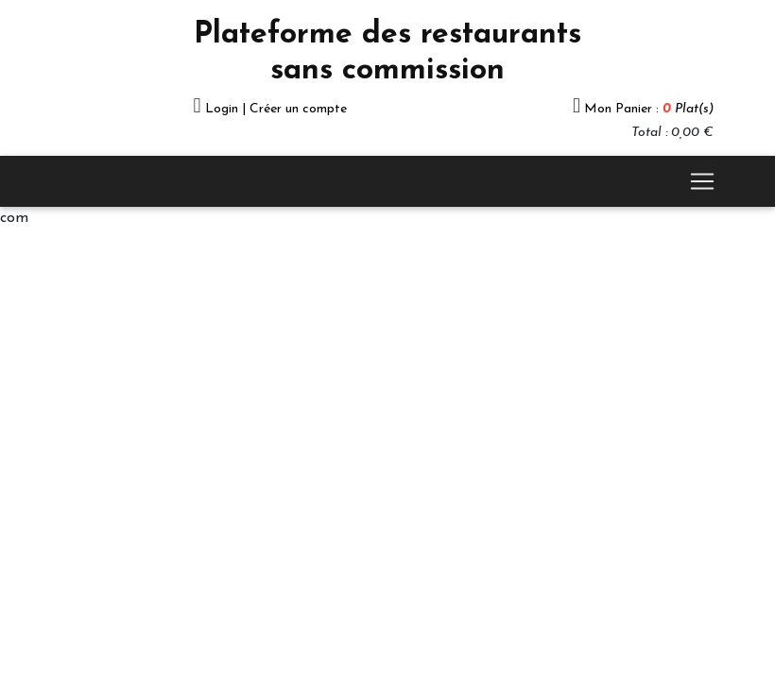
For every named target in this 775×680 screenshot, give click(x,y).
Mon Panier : (649, 109)
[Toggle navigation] (702, 181)
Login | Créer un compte (276, 109)
